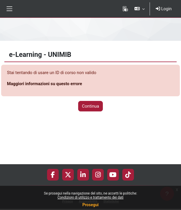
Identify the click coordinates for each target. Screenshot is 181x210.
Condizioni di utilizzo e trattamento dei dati (90, 197)
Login (164, 8)
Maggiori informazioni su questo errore (44, 83)
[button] (139, 9)
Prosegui (90, 204)
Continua (90, 106)
